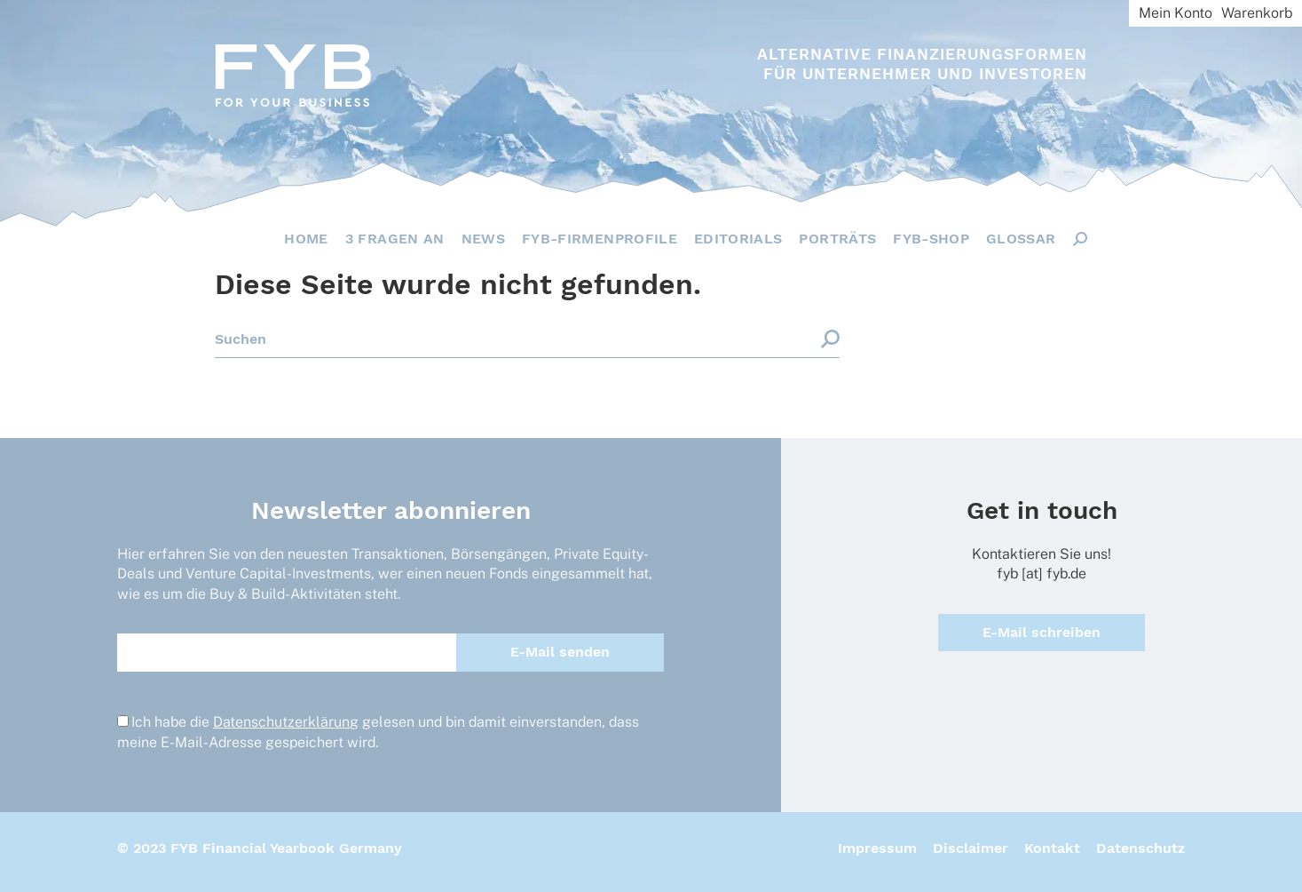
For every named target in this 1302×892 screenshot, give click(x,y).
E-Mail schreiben (1041, 632)
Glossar (1020, 238)
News (483, 238)
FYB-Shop (931, 238)
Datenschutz (1140, 848)
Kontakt (1052, 848)
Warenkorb (1256, 12)
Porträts (837, 238)
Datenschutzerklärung (286, 721)
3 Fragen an (395, 238)
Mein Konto (1175, 12)
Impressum (877, 848)
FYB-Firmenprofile (599, 238)
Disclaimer (970, 848)
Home (305, 238)
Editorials (738, 238)
